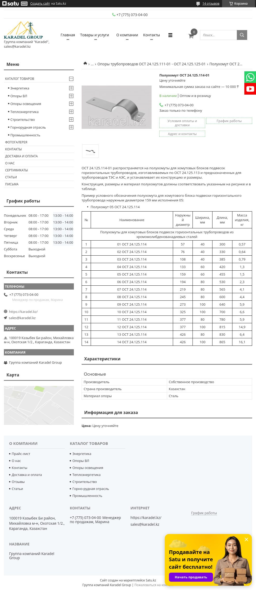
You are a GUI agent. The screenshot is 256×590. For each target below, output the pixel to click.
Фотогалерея (16, 142)
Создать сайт (40, 3)
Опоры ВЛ (18, 96)
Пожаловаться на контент (154, 585)
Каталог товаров (19, 78)
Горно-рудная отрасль (90, 488)
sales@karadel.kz (22, 318)
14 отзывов (210, 3)
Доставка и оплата (21, 156)
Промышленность (25, 135)
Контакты (151, 34)
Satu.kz (151, 580)
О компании (127, 34)
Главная (68, 34)
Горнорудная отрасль (28, 127)
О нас (10, 163)
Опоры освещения (25, 103)
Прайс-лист (21, 453)
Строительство (22, 119)
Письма (11, 184)
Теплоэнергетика (24, 111)
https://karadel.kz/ (23, 312)
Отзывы (18, 481)
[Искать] (242, 35)
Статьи (11, 177)
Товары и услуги (94, 34)
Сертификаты (16, 170)
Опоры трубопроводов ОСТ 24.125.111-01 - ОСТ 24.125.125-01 (151, 63)
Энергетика (19, 88)
